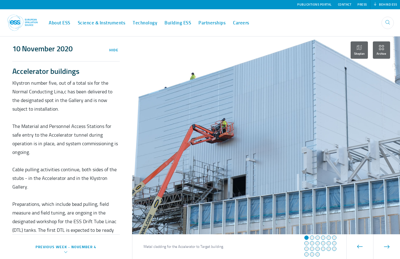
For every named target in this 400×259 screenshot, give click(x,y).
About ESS (59, 23)
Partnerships (212, 23)
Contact (345, 4)
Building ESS (178, 23)
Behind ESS (385, 4)
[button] (306, 238)
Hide (114, 50)
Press (362, 4)
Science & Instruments (102, 23)
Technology (145, 23)
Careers (241, 23)
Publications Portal (314, 4)
